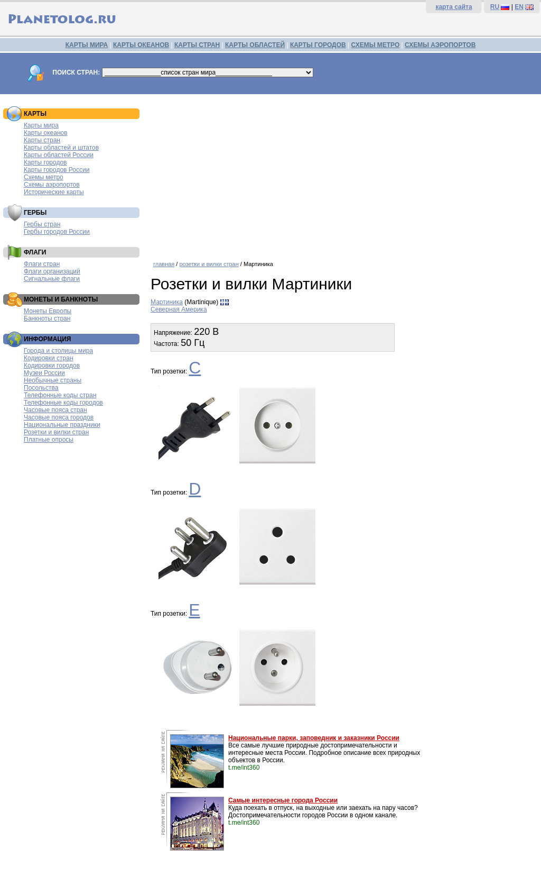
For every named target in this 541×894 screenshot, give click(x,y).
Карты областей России (59, 155)
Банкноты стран (47, 318)
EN (519, 7)
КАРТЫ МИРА (87, 45)
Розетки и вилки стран (56, 432)
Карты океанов (46, 132)
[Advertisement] (343, 173)
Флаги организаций (52, 271)
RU (494, 7)
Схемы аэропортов (52, 184)
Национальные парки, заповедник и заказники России (313, 738)
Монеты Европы (47, 311)
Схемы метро (43, 177)
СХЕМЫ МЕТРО (375, 45)
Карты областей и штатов (61, 147)
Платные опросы (48, 439)
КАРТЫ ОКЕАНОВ (141, 45)
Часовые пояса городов (59, 417)
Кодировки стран (48, 358)
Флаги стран (42, 264)
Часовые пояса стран (55, 410)
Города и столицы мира (58, 350)
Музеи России (44, 373)
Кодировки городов (52, 365)
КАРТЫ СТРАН (197, 45)
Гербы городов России (57, 231)
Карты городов (45, 162)
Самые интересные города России (283, 800)
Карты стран (42, 140)
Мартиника (167, 302)
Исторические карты (54, 192)
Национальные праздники (62, 424)
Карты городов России (56, 170)
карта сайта (453, 7)
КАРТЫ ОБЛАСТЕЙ (255, 45)
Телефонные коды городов (63, 402)
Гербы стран (42, 224)
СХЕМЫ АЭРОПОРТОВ (440, 45)
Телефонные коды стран (60, 395)
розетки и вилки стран (208, 264)
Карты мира (41, 125)
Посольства (41, 387)
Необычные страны (52, 380)
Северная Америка (179, 309)
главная (163, 264)
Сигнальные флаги (52, 278)
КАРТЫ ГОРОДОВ (318, 45)
